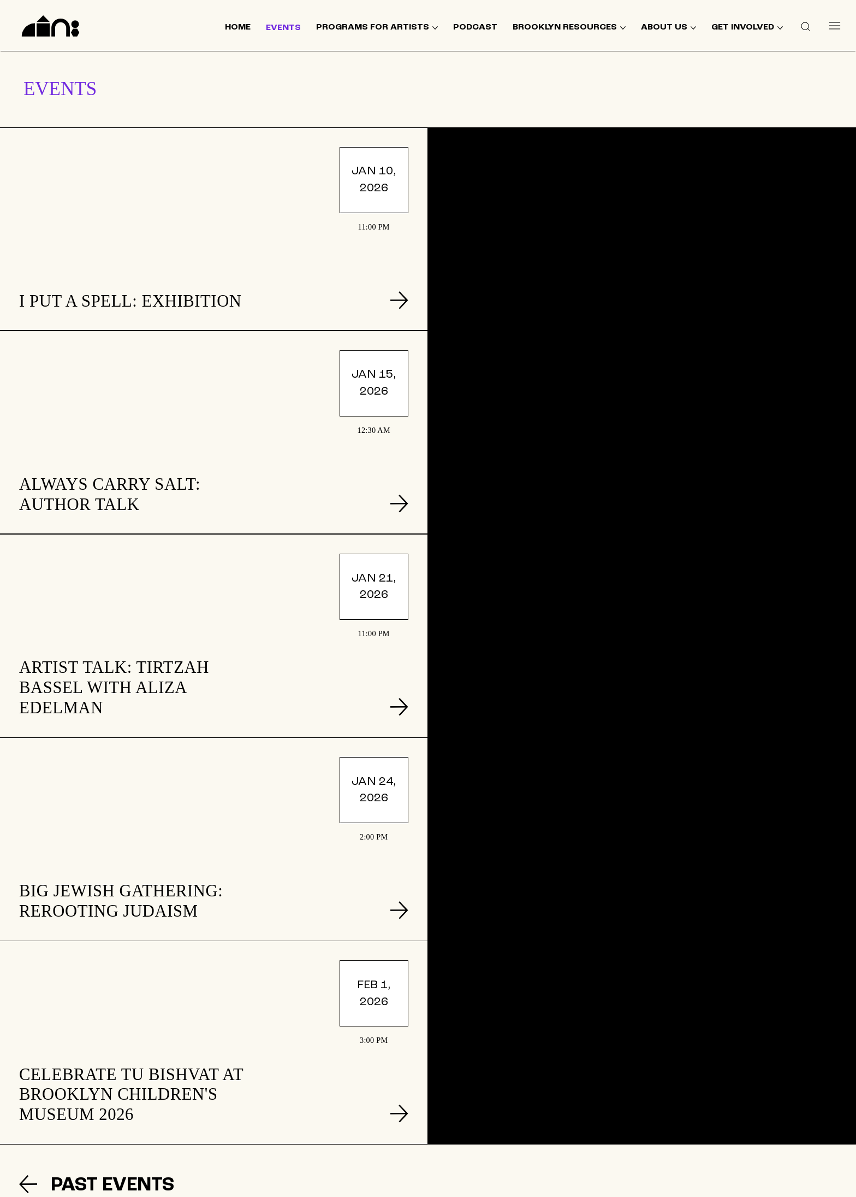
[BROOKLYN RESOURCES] (341, 1101)
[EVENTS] (342, 1083)
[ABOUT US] (342, 1118)
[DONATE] (523, 1087)
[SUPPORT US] (703, 1107)
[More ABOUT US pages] (693, 28)
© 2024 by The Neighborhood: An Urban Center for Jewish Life (726, 1183)
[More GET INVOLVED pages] (780, 28)
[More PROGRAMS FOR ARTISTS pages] (435, 28)
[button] (805, 26)
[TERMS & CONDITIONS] (522, 1108)
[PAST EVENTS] (139, 778)
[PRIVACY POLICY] (523, 1130)
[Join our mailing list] (703, 1072)
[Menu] (834, 26)
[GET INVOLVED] (522, 1066)
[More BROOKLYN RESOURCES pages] (623, 28)
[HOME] (341, 1066)
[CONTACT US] (342, 1136)
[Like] (629, 1145)
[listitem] (213, 229)
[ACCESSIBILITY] (523, 1152)
